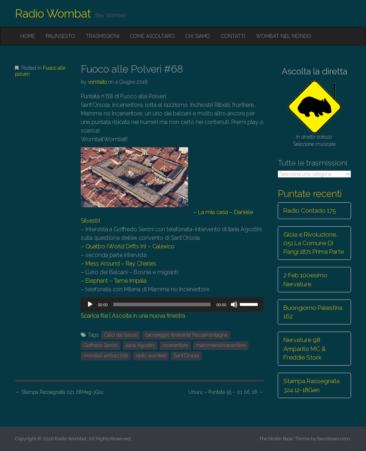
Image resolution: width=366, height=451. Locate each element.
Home (27, 36)
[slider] (162, 304)
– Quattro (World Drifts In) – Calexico (127, 246)
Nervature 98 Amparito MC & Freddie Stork (304, 348)
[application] (172, 304)
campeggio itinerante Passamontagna (186, 335)
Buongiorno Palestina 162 (312, 312)
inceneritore (175, 345)
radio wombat (151, 355)
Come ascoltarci (152, 36)
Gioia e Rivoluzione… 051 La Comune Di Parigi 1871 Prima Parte (313, 243)
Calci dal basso (120, 335)
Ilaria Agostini (140, 345)
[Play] (90, 304)
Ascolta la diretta (314, 71)
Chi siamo (198, 36)
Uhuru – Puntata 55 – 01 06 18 (225, 392)
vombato (97, 82)
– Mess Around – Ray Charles (118, 263)
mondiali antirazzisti (106, 355)
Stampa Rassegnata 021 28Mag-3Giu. (59, 392)
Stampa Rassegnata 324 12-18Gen (311, 385)
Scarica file (94, 315)
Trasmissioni (102, 36)
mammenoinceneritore (221, 345)
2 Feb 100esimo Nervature (305, 279)
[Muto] (234, 304)
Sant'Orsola (186, 355)
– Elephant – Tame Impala (114, 280)
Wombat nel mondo (283, 36)
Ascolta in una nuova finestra (148, 315)
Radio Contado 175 (309, 210)
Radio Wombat (53, 13)
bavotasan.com (333, 438)
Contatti (233, 36)
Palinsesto (60, 36)
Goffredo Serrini (101, 345)
